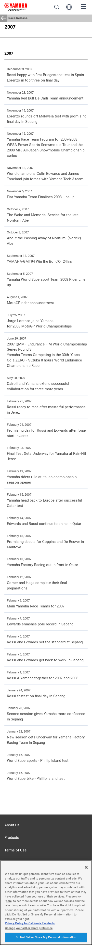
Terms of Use (15, 850)
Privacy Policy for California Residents (30, 923)
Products (11, 837)
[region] (46, 903)
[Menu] (83, 6)
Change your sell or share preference (29, 928)
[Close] (86, 867)
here (9, 901)
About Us (12, 825)
